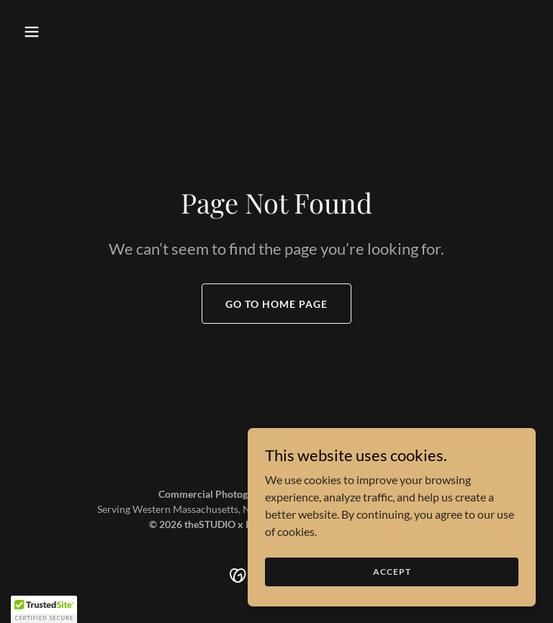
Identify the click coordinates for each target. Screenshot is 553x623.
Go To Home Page (276, 304)
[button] (56, 31)
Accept (392, 571)
